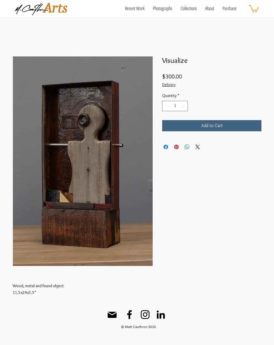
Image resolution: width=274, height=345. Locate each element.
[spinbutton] (175, 106)
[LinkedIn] (161, 314)
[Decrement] (166, 106)
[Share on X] (197, 147)
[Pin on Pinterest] (176, 147)
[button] (135, 8)
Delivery (169, 84)
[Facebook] (129, 314)
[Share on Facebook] (165, 147)
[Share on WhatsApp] (187, 147)
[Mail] (112, 315)
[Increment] (183, 106)
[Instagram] (145, 314)
